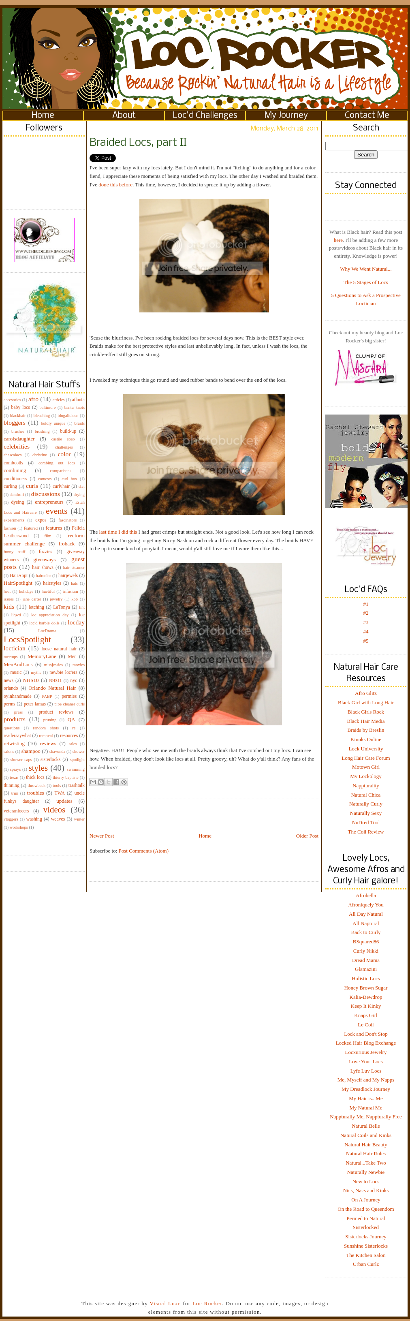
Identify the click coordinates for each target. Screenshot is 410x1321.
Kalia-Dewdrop (366, 997)
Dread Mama (366, 960)
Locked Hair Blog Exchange (366, 1043)
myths (36, 672)
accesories (12, 400)
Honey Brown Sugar (366, 988)
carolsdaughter (19, 439)
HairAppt (19, 575)
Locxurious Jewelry (366, 1052)
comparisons (60, 470)
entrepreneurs (49, 502)
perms (9, 704)
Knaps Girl (365, 1015)
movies (79, 665)
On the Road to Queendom (365, 1209)
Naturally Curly (365, 804)
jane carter (32, 599)
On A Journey (365, 1200)
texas (14, 777)
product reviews (55, 712)
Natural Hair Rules (366, 1153)
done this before (115, 185)
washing (34, 819)
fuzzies (45, 551)
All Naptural (365, 923)
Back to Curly (366, 932)
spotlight (77, 759)
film (48, 536)
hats (74, 583)
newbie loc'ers (63, 672)
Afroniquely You (365, 905)
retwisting (14, 743)
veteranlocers (16, 811)
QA (71, 719)
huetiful (48, 591)
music (15, 672)
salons (9, 751)
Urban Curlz (366, 1264)
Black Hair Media (365, 721)
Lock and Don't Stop (365, 1034)
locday (76, 622)
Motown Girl (366, 767)
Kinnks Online (365, 739)
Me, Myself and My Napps (365, 1080)
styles (38, 767)
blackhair (18, 415)
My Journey (286, 115)
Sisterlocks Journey (365, 1236)
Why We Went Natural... (365, 269)
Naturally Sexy (366, 813)
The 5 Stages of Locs (366, 282)
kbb (74, 599)
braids (80, 423)
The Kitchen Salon (365, 1255)
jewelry (56, 599)
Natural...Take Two (366, 1163)
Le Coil (366, 1025)
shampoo (31, 751)
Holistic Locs (366, 978)
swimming (76, 769)
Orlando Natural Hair (52, 688)
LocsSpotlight (27, 639)
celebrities (17, 446)
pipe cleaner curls (69, 704)
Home (43, 115)
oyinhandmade (18, 696)
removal (46, 735)
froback (67, 544)
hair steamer (74, 567)
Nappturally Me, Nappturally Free (366, 1117)
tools (57, 785)
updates (64, 801)
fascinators (67, 520)
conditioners (15, 478)
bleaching (42, 415)
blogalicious (68, 415)
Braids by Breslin (366, 730)
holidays (26, 591)
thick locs (35, 777)
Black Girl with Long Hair (366, 702)
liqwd (16, 615)
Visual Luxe (164, 1303)
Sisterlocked (366, 1227)
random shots (46, 728)
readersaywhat (17, 735)
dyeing (17, 502)
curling (10, 486)
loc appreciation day (49, 615)
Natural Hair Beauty (365, 1144)
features (53, 528)
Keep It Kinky (366, 1006)
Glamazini (366, 969)
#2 (366, 613)
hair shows (42, 567)
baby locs (20, 407)
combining (15, 470)
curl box (69, 479)
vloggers (11, 819)
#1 (366, 604)
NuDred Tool (366, 822)
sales (73, 744)
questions (11, 728)
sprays (15, 769)
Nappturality (365, 785)
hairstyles (52, 583)
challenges (64, 447)
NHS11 (55, 680)
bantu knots (74, 407)
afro (33, 398)
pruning (49, 720)
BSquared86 (366, 941)
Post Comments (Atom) (144, 851)
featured (31, 528)
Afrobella (366, 895)
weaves (58, 819)
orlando (11, 688)
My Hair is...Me (365, 1098)
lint (82, 607)
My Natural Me (366, 1108)
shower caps (21, 759)
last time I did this (118, 532)
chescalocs (12, 455)
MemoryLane (42, 656)
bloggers (15, 422)
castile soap (63, 439)
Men (72, 656)
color (64, 454)
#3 (366, 622)
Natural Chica (366, 795)
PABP (47, 696)
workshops (19, 827)
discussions (45, 493)
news (8, 680)
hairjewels (68, 575)
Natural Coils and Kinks (365, 1135)
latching (36, 607)
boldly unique (53, 423)
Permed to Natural (365, 1218)
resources (69, 735)
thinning (11, 785)
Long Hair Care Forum (366, 758)
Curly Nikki (365, 951)
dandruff (17, 494)
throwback (36, 785)
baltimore (48, 407)
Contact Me (367, 115)
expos (40, 520)
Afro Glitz (366, 693)
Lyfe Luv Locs (366, 1071)
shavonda (57, 751)
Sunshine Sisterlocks (366, 1246)
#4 (366, 631)
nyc (73, 680)
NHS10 (31, 680)
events (56, 510)
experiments (14, 520)
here (338, 240)
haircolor (43, 575)
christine (39, 455)
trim (14, 793)
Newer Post (102, 836)
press (18, 712)
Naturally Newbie (366, 1172)
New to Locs (365, 1181)
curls (32, 485)
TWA (60, 793)
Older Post (307, 836)
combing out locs (56, 463)
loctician (15, 648)
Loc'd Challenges (205, 115)
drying (79, 494)
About (124, 115)
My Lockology (366, 776)
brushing (42, 431)
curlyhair (61, 486)
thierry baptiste (65, 777)
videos (54, 809)
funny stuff (15, 551)
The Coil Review (366, 832)
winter (79, 819)
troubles (35, 793)
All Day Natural (366, 914)
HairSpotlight (18, 583)
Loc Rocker (207, 1303)
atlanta (78, 399)
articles (59, 400)
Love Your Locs (365, 1061)
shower (79, 751)
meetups (11, 656)
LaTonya (61, 607)
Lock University (366, 749)
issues (9, 599)
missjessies (53, 665)
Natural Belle (366, 1126)
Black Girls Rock (366, 712)
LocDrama (47, 630)
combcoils (13, 463)
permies (69, 696)
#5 (366, 641)
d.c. (82, 486)
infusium (70, 591)
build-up (68, 431)
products (15, 719)
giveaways (45, 559)
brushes (17, 431)
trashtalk (76, 785)
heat (7, 591)
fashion (10, 528)
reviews (48, 743)
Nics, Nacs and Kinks (366, 1190)
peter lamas (35, 704)
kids (9, 606)
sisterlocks (50, 759)
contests (44, 479)
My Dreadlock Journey (366, 1089)
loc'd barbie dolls (45, 623)
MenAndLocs (18, 664)
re (73, 728)
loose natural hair (59, 649)
